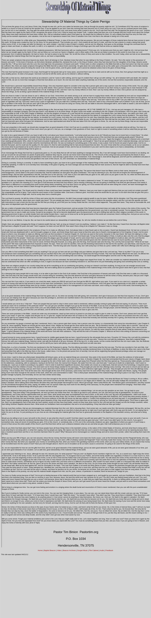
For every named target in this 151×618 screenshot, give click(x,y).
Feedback (109, 550)
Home (40, 550)
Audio (102, 550)
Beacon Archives (69, 550)
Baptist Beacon (50, 550)
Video (59, 550)
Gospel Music (82, 550)
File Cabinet (93, 550)
